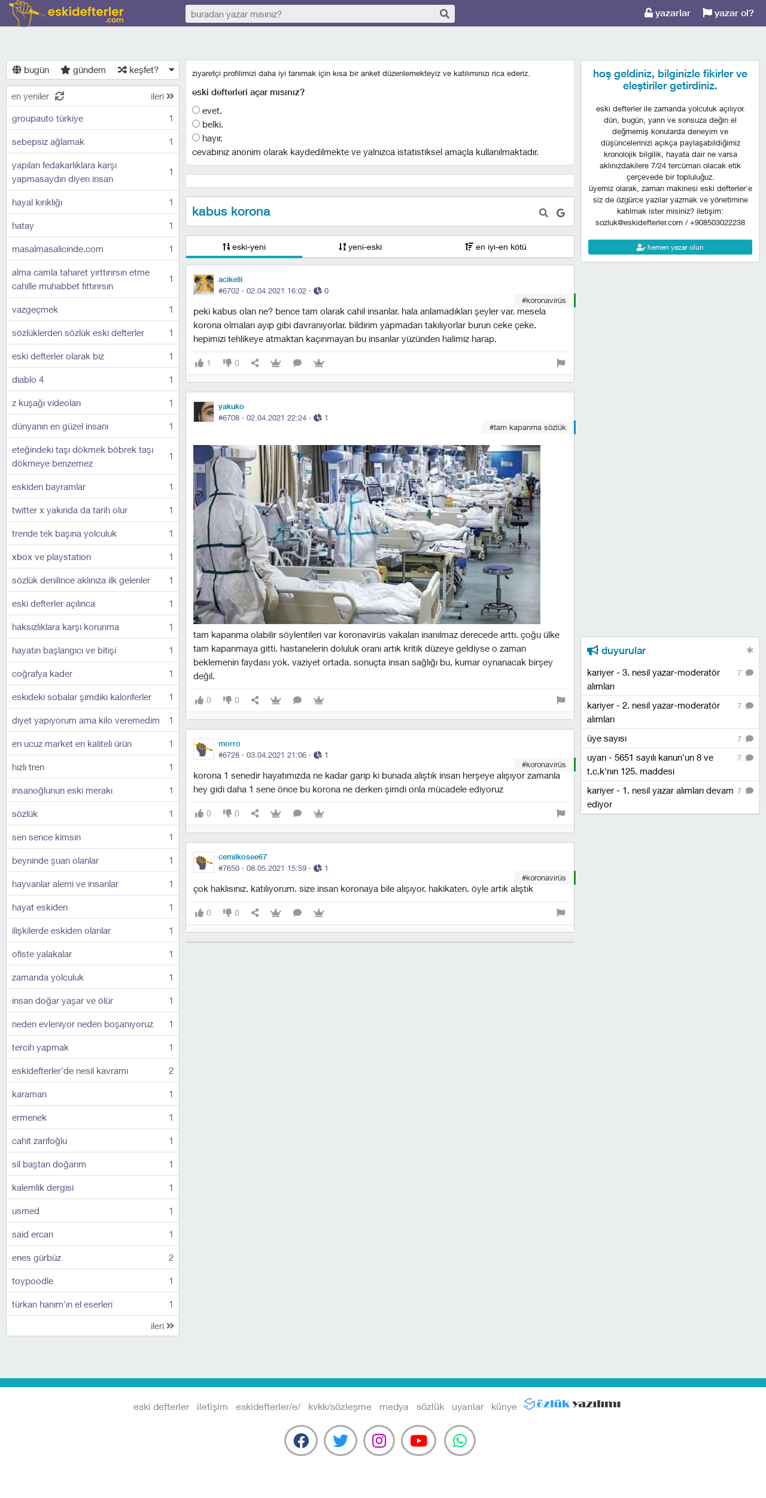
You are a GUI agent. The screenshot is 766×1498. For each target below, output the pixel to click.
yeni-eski (360, 246)
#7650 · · (273, 868)
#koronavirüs (544, 300)
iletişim (212, 1406)
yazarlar (668, 13)
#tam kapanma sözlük (528, 427)
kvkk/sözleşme (340, 1406)
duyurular (616, 650)
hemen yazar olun (670, 247)
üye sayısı (670, 739)
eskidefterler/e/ (268, 1406)
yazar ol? (728, 13)
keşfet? (138, 69)
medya (394, 1406)
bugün (31, 69)
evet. (207, 110)
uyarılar (468, 1406)
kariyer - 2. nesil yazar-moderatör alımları (670, 711)
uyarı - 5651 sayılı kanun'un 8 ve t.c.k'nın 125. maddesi (670, 763)
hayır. (207, 137)
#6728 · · (273, 754)
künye (504, 1406)
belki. (207, 124)
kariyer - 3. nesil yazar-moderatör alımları (670, 678)
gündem (83, 69)
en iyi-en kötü (496, 246)
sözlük (430, 1406)
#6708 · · (273, 417)
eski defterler (66, 13)
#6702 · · (273, 290)
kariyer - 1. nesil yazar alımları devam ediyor (670, 796)
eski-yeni (244, 246)
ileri (162, 95)
